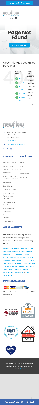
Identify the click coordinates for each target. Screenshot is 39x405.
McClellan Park (16, 263)
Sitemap (23, 369)
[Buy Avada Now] (19, 45)
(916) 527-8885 (12, 141)
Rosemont (17, 269)
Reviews (22, 94)
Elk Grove (24, 251)
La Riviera (30, 260)
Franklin (6, 257)
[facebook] (4, 148)
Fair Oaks (6, 254)
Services (22, 79)
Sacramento (7, 272)
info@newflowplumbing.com (16, 144)
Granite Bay (11, 260)
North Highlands (29, 263)
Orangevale (7, 266)
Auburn (16, 248)
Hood (24, 260)
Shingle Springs (17, 272)
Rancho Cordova (25, 266)
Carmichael (24, 248)
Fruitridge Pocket (23, 257)
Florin (13, 254)
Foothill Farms (26, 254)
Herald (18, 260)
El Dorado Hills (14, 251)
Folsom (18, 254)
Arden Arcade (8, 248)
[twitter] (7, 148)
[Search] (29, 104)
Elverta (30, 251)
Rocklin (10, 269)
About (21, 83)
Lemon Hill (7, 263)
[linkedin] (11, 148)
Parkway (15, 266)
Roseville (25, 269)
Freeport (13, 257)
